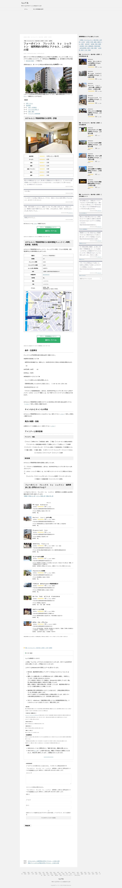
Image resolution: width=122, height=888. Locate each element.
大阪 (44, 873)
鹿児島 (56, 875)
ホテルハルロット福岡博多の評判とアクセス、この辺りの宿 (43, 861)
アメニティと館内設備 (34, 113)
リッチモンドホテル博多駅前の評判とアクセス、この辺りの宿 (95, 183)
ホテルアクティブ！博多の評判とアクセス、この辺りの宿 (95, 131)
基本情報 (28, 105)
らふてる (24, 3)
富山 (89, 872)
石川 (92, 872)
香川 (78, 873)
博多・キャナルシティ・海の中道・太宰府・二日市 (36, 647)
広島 (71, 873)
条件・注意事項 (32, 107)
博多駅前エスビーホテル (82, 243)
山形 (43, 872)
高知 (89, 873)
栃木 (54, 872)
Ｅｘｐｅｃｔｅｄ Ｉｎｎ (40, 530)
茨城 (51, 872)
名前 (28, 794)
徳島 (86, 873)
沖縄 (61, 875)
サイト (27, 805)
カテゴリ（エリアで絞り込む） (34, 715)
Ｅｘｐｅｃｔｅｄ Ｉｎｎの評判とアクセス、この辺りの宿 (95, 99)
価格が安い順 (49, 496)
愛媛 (82, 873)
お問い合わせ (77, 875)
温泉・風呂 (31, 111)
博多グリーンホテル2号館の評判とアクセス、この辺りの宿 (43, 863)
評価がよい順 (31, 496)
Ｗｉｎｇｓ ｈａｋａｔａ (40, 504)
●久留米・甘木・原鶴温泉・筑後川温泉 (90, 46)
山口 (74, 873)
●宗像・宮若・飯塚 (96, 44)
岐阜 (29, 873)
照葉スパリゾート (81, 259)
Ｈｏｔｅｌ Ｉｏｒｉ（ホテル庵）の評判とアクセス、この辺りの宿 (95, 87)
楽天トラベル (48, 229)
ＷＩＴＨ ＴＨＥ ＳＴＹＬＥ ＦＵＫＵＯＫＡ (46, 596)
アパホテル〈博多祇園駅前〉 (83, 229)
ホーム (25, 9)
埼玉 (62, 872)
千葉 (66, 872)
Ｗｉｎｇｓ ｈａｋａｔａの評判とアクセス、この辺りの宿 (95, 75)
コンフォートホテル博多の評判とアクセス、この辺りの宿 (95, 144)
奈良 (51, 873)
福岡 (93, 873)
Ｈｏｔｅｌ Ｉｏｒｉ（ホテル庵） (43, 517)
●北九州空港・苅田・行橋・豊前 (88, 48)
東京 (69, 872)
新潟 (85, 872)
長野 (81, 872)
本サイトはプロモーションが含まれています (61, 881)
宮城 (39, 872)
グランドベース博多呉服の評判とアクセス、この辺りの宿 (95, 112)
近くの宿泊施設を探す (38, 9)
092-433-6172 (46, 274)
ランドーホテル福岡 (38, 556)
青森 (28, 872)
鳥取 (60, 873)
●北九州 (87, 44)
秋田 (36, 872)
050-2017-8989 (30, 60)
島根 (63, 873)
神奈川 (73, 872)
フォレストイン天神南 (39, 571)
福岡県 (50, 647)
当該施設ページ (33, 770)
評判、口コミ (29, 103)
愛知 (25, 873)
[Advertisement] (61, 22)
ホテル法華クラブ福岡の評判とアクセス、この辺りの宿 (95, 170)
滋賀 (36, 873)
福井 (96, 872)
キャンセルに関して (33, 109)
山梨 (78, 872)
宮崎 (52, 875)
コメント (29, 773)
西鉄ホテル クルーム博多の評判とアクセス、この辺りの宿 (95, 157)
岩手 (32, 872)
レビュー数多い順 (40, 496)
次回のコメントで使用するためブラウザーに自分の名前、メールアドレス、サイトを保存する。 (48, 813)
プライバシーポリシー (68, 875)
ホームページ (27, 715)
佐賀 (97, 873)
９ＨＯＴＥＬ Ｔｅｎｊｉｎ (41, 543)
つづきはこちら (70, 212)
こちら (35, 223)
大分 (48, 875)
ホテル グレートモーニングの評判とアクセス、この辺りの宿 (95, 63)
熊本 (45, 875)
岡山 (67, 873)
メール (28, 799)
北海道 (24, 872)
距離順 (26, 496)
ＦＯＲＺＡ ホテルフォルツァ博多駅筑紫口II (45, 583)
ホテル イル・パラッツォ (40, 622)
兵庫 (47, 873)
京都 (40, 873)
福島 (47, 872)
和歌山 (55, 873)
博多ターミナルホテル (82, 275)
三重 (33, 873)
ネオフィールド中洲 (38, 609)
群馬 (58, 872)
